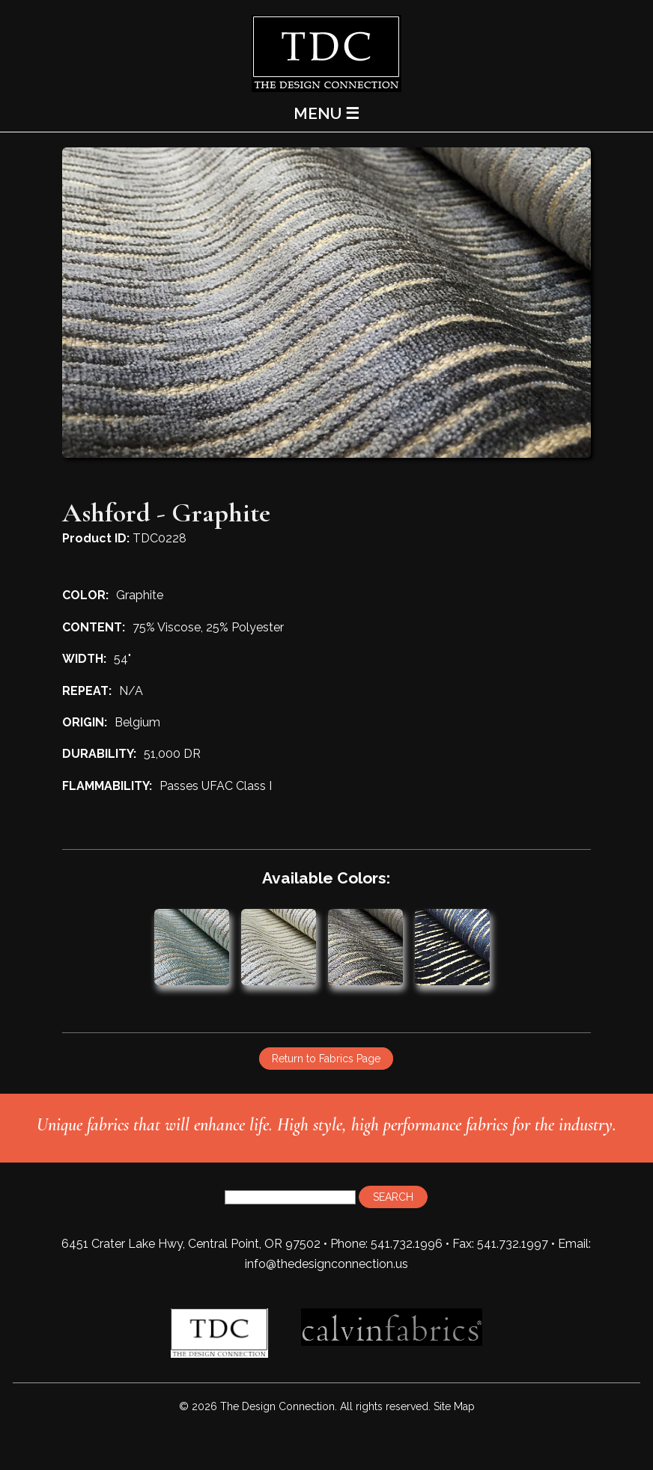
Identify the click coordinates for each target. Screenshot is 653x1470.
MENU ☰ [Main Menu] (326, 113)
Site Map (454, 1406)
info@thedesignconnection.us (326, 1264)
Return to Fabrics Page (326, 1059)
